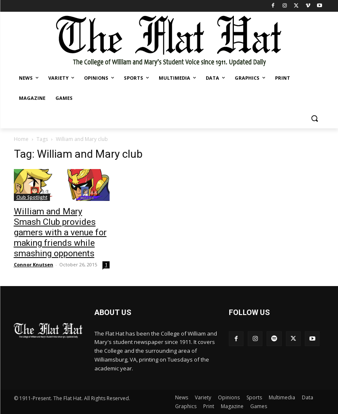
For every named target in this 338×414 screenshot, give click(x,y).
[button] (315, 118)
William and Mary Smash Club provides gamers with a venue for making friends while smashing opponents (60, 232)
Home (21, 139)
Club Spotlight (31, 197)
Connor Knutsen (33, 264)
